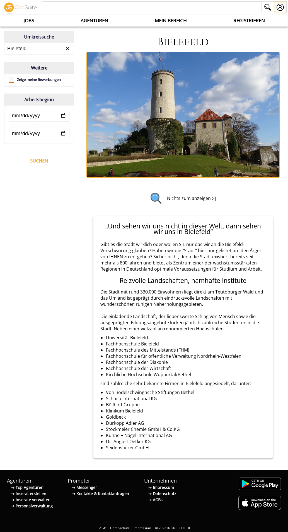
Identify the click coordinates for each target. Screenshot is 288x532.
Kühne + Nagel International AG (139, 435)
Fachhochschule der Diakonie (137, 362)
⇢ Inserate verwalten (30, 499)
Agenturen (94, 20)
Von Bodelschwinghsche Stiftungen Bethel (150, 392)
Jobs (28, 20)
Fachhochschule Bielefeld (132, 344)
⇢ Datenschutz (162, 493)
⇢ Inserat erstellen (28, 493)
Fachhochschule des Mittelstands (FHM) (147, 350)
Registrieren (249, 20)
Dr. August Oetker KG (128, 441)
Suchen (39, 161)
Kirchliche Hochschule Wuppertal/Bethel (148, 374)
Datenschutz (120, 528)
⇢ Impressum (161, 487)
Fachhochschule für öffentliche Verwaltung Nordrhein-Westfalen (173, 356)
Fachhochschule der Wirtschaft (138, 368)
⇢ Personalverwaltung (32, 506)
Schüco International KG (131, 398)
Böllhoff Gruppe (123, 405)
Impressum (142, 528)
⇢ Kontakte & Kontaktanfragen (100, 493)
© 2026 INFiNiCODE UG (173, 528)
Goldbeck (116, 417)
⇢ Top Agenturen (27, 487)
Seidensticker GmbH (127, 448)
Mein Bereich (171, 20)
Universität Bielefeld (127, 338)
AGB (102, 528)
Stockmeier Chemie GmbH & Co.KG (143, 429)
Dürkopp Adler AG (125, 423)
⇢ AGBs (155, 499)
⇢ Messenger (84, 487)
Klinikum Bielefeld (124, 411)
